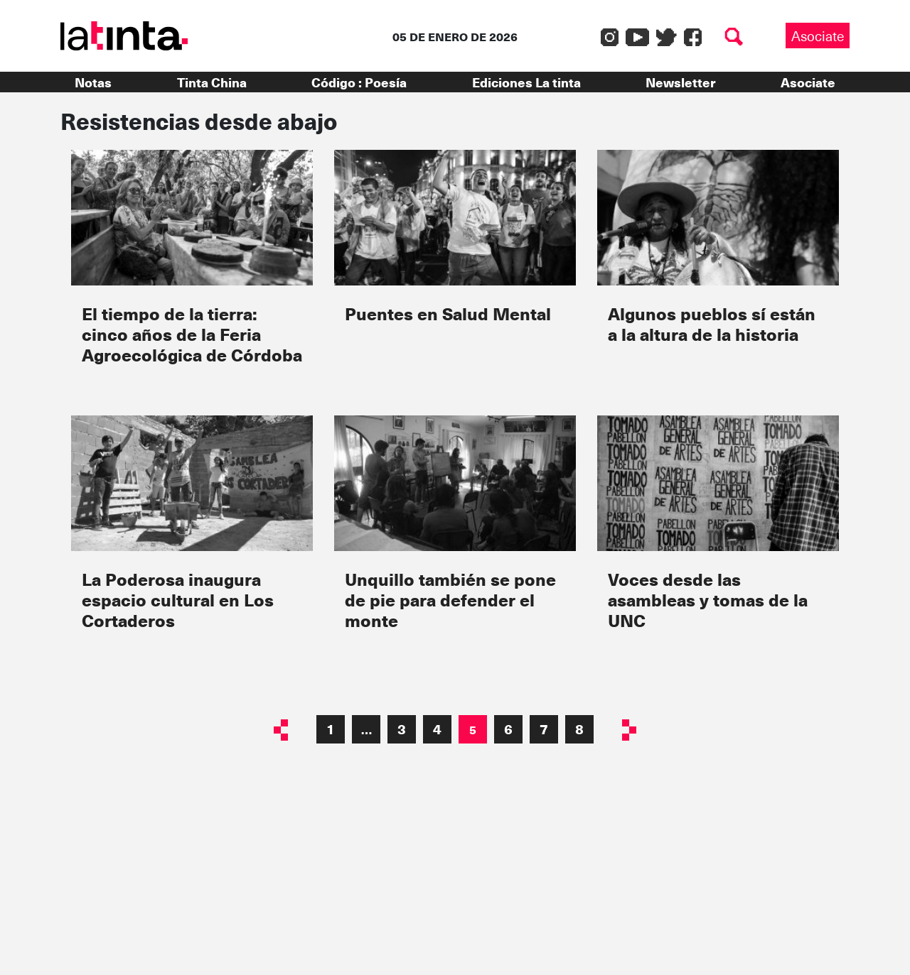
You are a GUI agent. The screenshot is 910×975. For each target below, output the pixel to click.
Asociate (817, 35)
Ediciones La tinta (526, 82)
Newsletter (680, 82)
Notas (93, 82)
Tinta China (212, 82)
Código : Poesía (359, 82)
